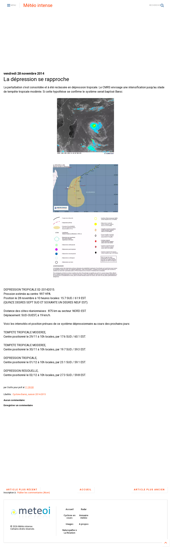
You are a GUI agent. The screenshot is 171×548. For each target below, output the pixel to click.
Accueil (86, 489)
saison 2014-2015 (37, 394)
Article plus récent (21, 489)
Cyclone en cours (69, 516)
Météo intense (37, 5)
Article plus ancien (149, 489)
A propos (84, 524)
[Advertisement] (85, 41)
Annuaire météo (83, 516)
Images (69, 524)
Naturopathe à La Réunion (69, 531)
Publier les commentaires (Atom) (33, 492)
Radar (84, 509)
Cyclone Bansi (20, 394)
